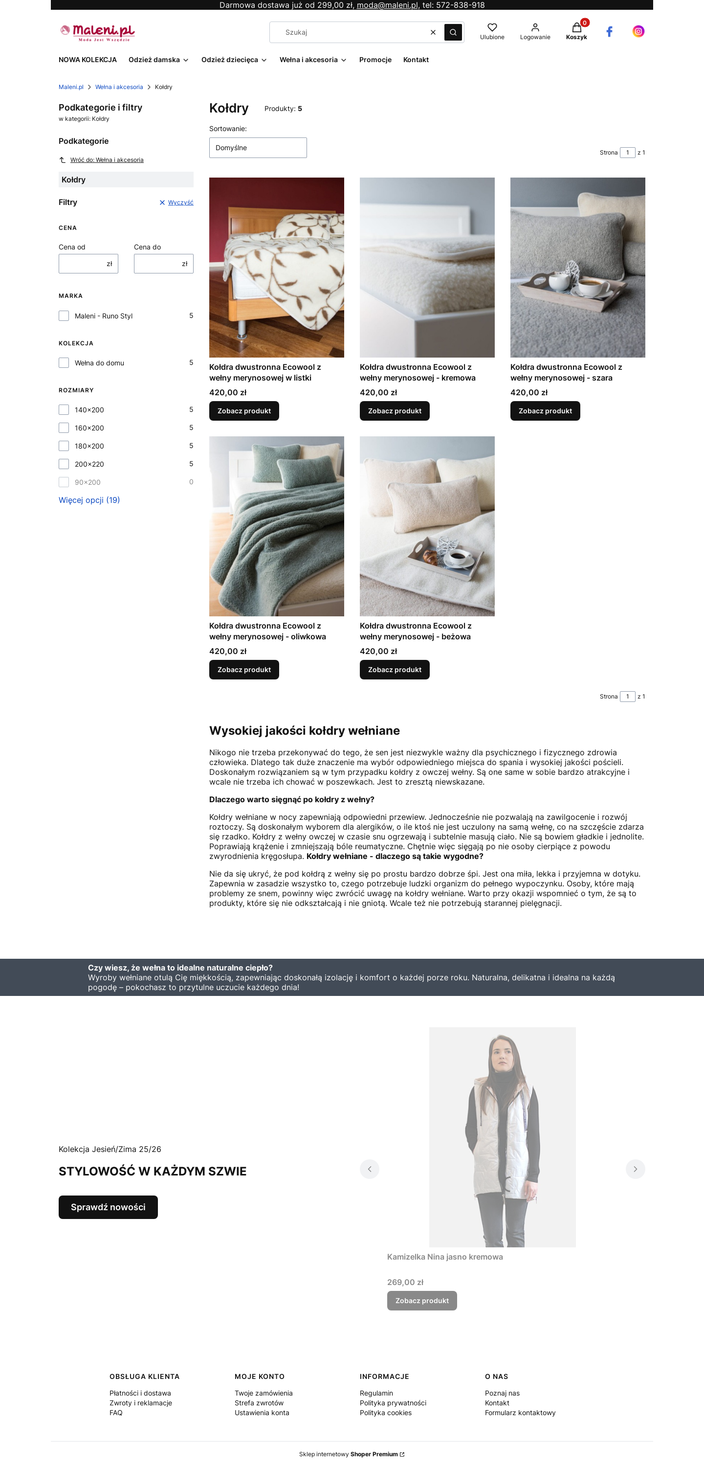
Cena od (72, 247)
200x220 (89, 464)
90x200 (88, 482)
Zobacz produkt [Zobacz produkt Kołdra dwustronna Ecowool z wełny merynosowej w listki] (244, 410)
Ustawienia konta (262, 1412)
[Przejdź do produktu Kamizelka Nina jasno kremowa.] (502, 1137)
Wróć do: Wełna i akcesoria (101, 160)
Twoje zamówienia (264, 1393)
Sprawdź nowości (108, 1207)
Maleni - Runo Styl (103, 316)
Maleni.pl (71, 86)
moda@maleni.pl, (388, 5)
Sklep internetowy (348, 1454)
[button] (453, 32)
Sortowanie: (228, 128)
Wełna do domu (99, 363)
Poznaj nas (502, 1393)
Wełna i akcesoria (119, 86)
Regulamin (376, 1393)
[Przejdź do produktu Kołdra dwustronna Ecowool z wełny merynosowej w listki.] (276, 268)
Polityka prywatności (393, 1403)
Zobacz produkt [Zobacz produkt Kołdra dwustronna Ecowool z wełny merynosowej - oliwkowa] (244, 669)
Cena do (147, 247)
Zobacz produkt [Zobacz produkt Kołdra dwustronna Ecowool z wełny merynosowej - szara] (545, 410)
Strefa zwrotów (259, 1403)
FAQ (116, 1412)
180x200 (89, 446)
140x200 (89, 410)
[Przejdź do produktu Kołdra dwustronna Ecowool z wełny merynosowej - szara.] (577, 268)
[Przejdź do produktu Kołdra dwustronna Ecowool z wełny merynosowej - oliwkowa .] (276, 526)
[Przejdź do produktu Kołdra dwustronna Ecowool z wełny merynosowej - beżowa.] (427, 526)
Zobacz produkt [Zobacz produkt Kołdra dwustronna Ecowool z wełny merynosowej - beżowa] (394, 669)
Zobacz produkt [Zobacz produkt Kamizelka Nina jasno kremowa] (422, 1300)
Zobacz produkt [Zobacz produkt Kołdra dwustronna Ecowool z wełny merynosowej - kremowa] (394, 410)
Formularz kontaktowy (520, 1412)
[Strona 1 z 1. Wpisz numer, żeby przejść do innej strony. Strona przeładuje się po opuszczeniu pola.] (628, 152)
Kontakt (497, 1403)
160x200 (89, 428)
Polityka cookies (386, 1412)
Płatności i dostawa (140, 1393)
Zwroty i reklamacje (141, 1403)
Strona (609, 152)
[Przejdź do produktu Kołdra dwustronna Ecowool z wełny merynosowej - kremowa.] (427, 268)
